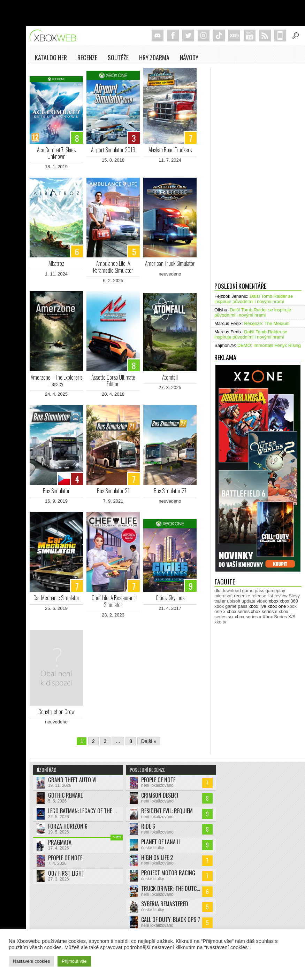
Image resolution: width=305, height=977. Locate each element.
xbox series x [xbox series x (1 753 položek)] (248, 616)
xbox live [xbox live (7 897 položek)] (257, 606)
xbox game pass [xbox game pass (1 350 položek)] (230, 606)
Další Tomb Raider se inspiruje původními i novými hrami (253, 299)
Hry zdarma (154, 57)
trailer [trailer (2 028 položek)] (220, 601)
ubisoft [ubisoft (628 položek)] (233, 601)
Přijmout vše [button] (74, 961)
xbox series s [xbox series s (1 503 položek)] (264, 611)
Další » (149, 741)
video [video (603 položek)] (262, 601)
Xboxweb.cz (55, 35)
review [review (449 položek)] (281, 595)
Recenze (87, 57)
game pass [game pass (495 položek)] (253, 590)
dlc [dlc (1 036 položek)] (217, 590)
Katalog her (51, 57)
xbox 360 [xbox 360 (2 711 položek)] (289, 601)
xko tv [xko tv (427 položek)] (220, 622)
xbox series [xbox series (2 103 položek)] (238, 611)
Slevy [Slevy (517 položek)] (294, 595)
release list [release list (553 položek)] (262, 595)
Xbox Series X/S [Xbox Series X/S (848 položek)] (279, 616)
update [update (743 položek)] (249, 601)
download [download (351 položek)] (231, 590)
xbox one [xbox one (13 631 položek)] (277, 606)
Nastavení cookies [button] (31, 961)
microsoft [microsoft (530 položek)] (223, 595)
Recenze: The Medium (267, 323)
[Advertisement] (238, 172)
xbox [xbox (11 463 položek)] (273, 601)
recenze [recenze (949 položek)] (242, 595)
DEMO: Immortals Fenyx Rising (269, 345)
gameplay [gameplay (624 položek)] (275, 590)
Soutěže (118, 57)
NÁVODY (189, 57)
